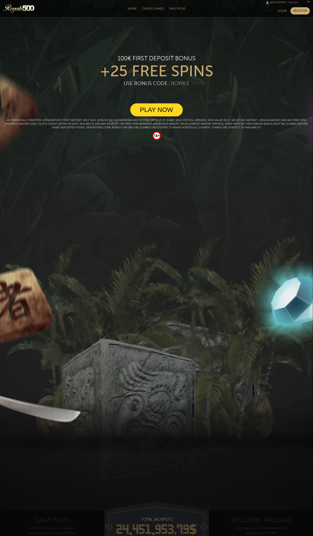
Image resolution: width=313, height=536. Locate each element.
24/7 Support (278, 2)
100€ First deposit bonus (157, 58)
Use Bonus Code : (157, 83)
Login (282, 10)
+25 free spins (156, 71)
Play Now (156, 109)
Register (300, 10)
